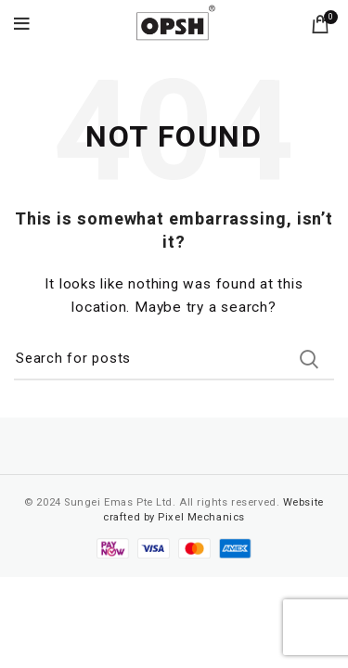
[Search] (174, 359)
